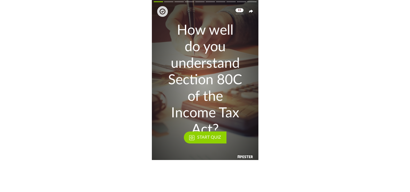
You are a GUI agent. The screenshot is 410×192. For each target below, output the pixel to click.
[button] (205, 80)
